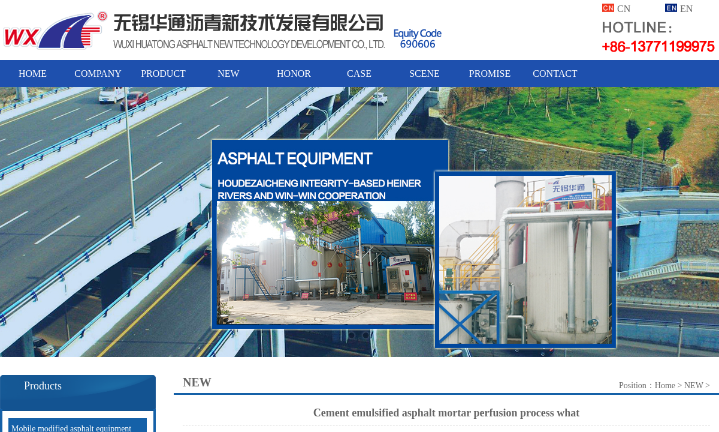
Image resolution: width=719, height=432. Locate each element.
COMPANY (98, 73)
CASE (359, 73)
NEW (228, 73)
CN (623, 9)
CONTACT (555, 73)
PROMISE (489, 73)
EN (686, 9)
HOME (33, 73)
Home (665, 385)
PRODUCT (163, 73)
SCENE (424, 73)
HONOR (294, 73)
